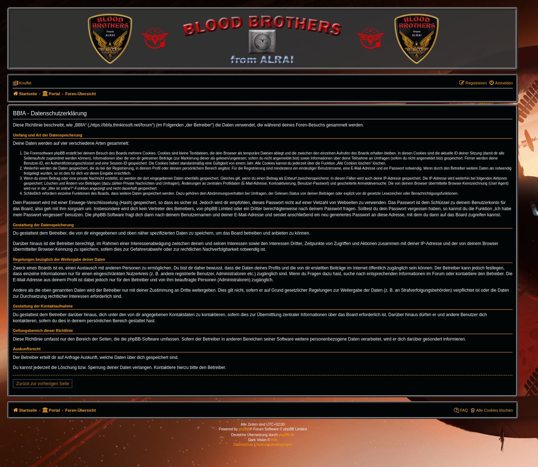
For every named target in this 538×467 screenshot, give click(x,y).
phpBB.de (286, 435)
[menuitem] (501, 83)
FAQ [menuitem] (464, 410)
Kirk (274, 440)
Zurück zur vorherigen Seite (42, 383)
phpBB (244, 429)
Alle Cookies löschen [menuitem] (494, 410)
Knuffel (25, 83)
